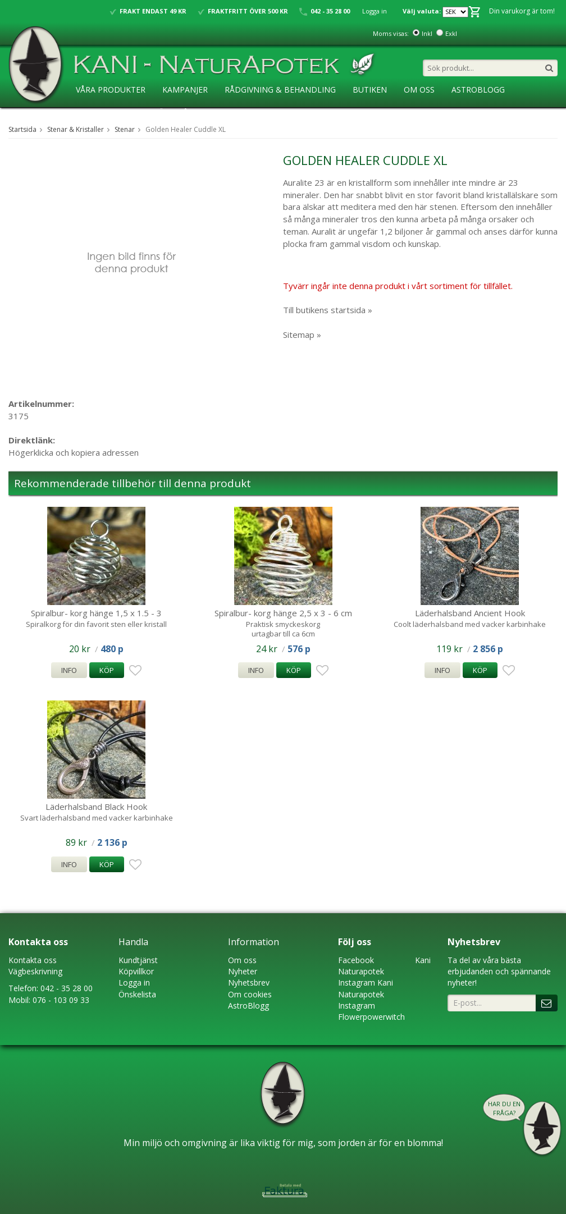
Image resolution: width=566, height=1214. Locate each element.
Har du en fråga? (504, 1108)
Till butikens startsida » (327, 309)
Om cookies (250, 994)
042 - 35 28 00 (66, 988)
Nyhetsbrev (249, 982)
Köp (106, 670)
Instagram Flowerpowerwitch (371, 1011)
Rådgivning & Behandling (280, 89)
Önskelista (137, 994)
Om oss (242, 960)
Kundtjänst (138, 960)
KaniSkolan (101, 112)
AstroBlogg (478, 89)
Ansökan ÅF (168, 112)
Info (69, 670)
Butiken (370, 89)
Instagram (356, 982)
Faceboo (354, 960)
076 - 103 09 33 (61, 1000)
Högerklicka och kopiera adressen (73, 452)
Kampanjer (185, 89)
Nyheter (242, 971)
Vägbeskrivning (35, 971)
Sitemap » (302, 334)
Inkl (427, 33)
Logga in (374, 11)
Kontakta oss (32, 960)
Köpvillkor (136, 971)
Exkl (451, 33)
